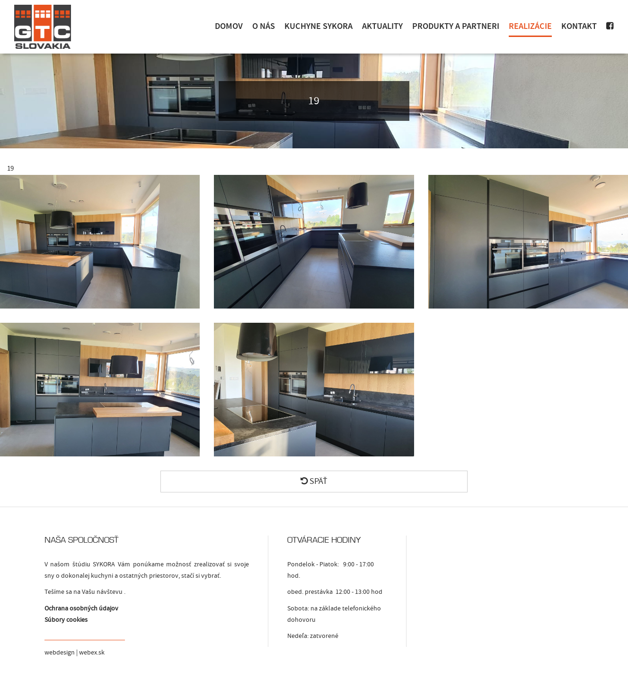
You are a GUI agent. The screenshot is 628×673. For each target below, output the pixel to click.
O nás (263, 25)
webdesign (59, 652)
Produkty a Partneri (455, 25)
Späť (314, 481)
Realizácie (530, 25)
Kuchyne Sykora (318, 25)
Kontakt (579, 25)
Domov (229, 25)
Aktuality (382, 25)
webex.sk (92, 652)
